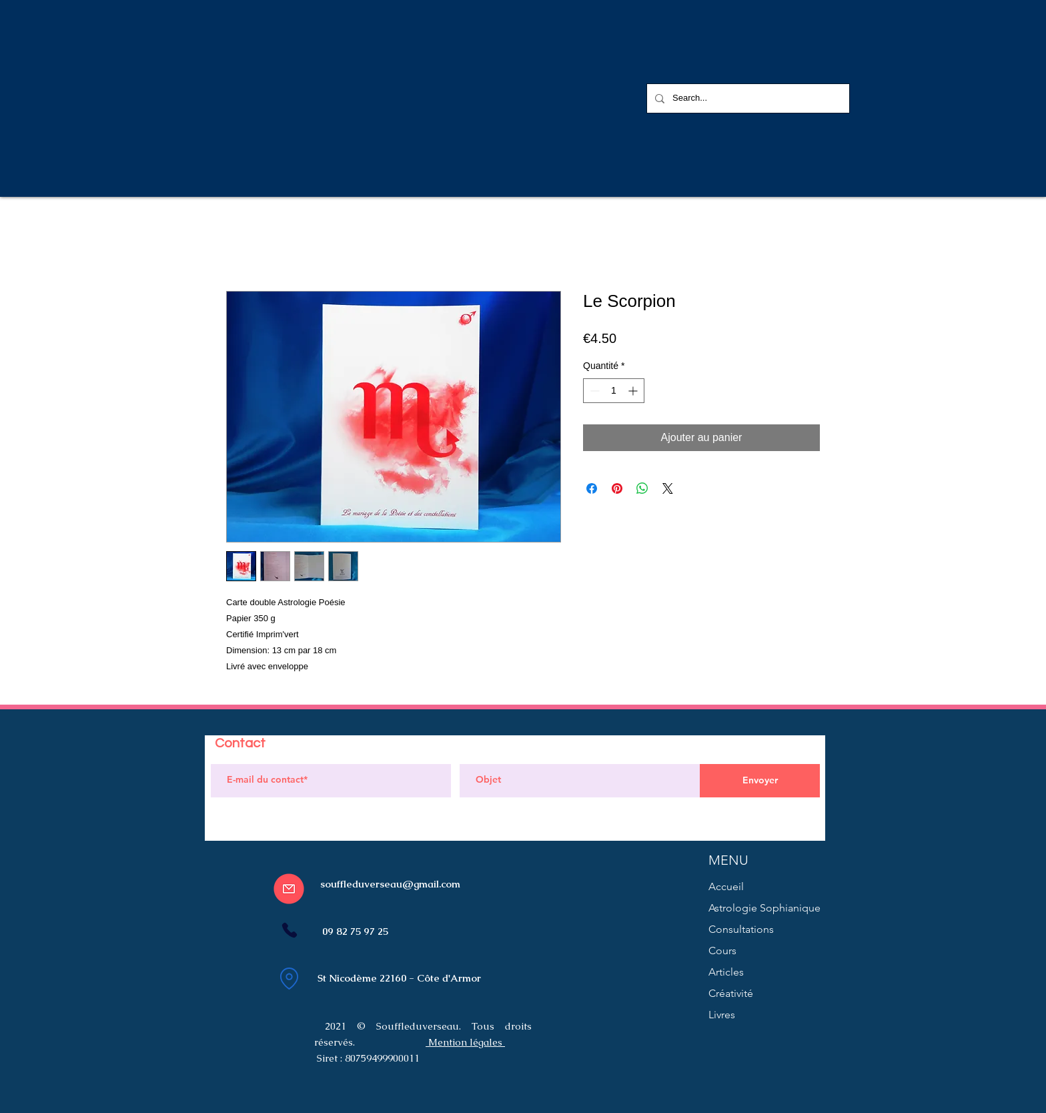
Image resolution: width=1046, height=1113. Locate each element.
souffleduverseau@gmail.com (390, 883)
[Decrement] (593, 390)
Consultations (741, 929)
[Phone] (289, 930)
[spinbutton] (614, 390)
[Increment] (634, 390)
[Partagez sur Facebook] (592, 488)
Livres (721, 1014)
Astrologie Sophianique (764, 907)
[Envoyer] (760, 780)
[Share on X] (668, 488)
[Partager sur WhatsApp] (642, 488)
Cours (722, 950)
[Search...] (746, 98)
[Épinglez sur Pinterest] (617, 488)
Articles (726, 972)
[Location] (289, 978)
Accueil (726, 886)
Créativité (730, 993)
